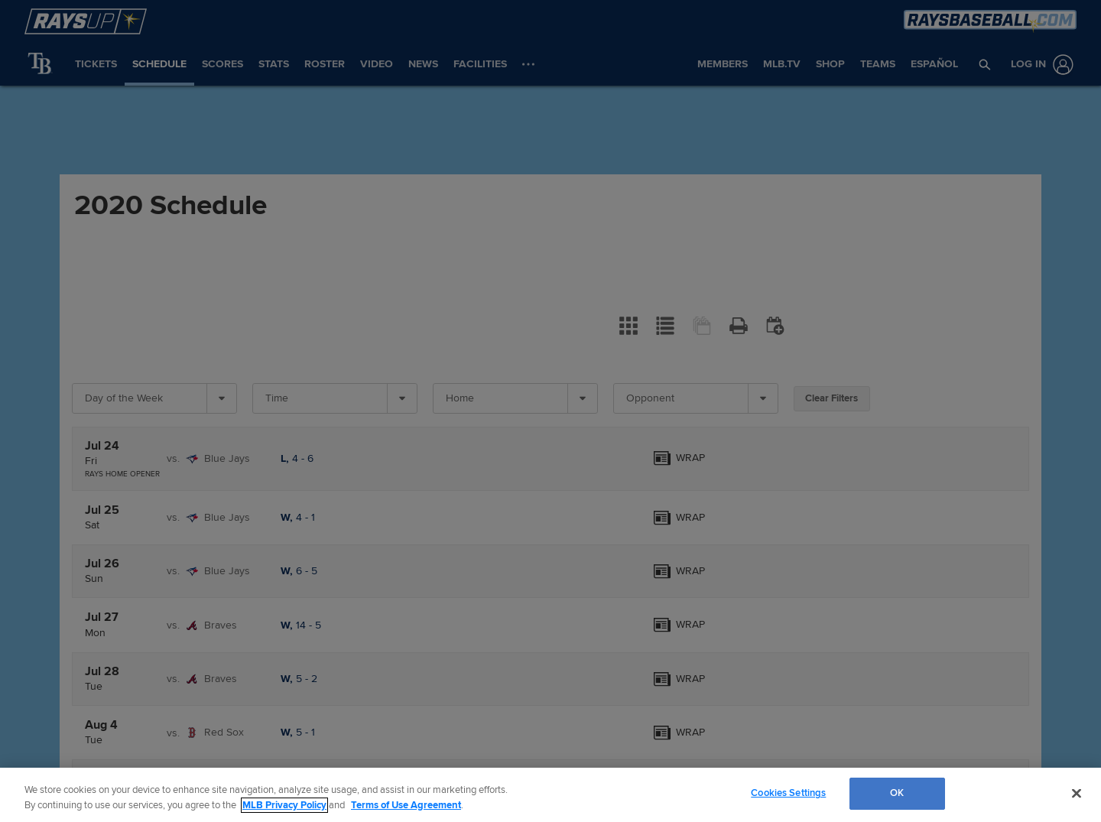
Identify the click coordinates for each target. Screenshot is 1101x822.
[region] (550, 795)
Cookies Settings (788, 793)
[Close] (1076, 793)
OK (897, 793)
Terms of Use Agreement (406, 805)
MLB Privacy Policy (284, 805)
